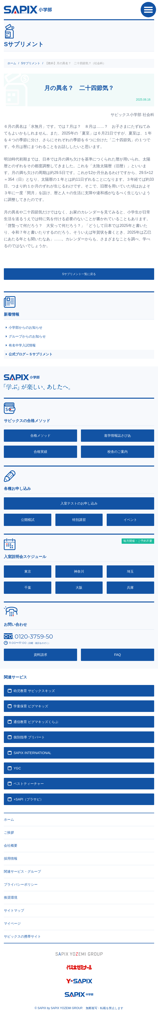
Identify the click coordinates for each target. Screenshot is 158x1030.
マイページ (12, 923)
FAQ (117, 655)
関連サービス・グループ (22, 871)
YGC (17, 768)
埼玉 (130, 571)
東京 (27, 571)
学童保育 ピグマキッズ (30, 706)
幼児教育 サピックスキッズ (34, 691)
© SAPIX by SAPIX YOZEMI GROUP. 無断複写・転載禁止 (79, 1008)
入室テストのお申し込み (79, 503)
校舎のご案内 (117, 452)
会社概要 (10, 845)
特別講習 (79, 520)
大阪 (79, 587)
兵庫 (130, 587)
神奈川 (79, 571)
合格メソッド (40, 435)
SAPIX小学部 (28, 9)
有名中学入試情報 (22, 345)
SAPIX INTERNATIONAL (32, 753)
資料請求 (40, 655)
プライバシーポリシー (21, 884)
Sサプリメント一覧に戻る (79, 274)
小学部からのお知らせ (25, 327)
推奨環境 (10, 897)
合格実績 (40, 452)
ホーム (11, 63)
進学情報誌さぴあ (117, 435)
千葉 (27, 587)
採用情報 (10, 858)
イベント (130, 520)
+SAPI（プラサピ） (28, 799)
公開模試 (27, 520)
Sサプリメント (30, 63)
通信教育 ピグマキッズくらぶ (35, 722)
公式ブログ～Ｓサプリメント (31, 354)
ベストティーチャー (28, 784)
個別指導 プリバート (29, 737)
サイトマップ (14, 910)
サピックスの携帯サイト (22, 936)
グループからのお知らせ (27, 336)
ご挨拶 (9, 832)
